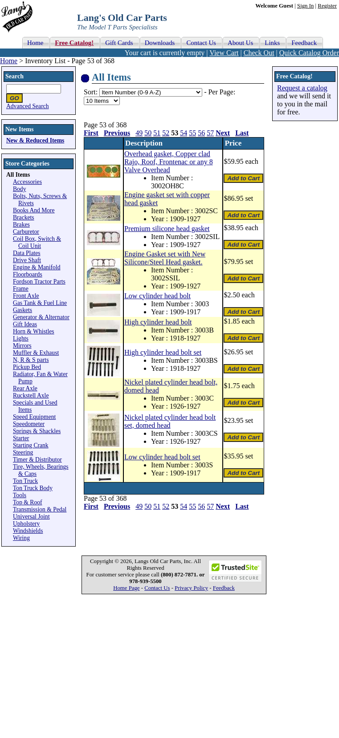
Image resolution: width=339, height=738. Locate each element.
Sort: (91, 92)
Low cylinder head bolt (157, 296)
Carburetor (26, 231)
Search (14, 76)
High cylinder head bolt (158, 322)
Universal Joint (31, 516)
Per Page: (221, 92)
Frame (21, 288)
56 (201, 133)
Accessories (27, 181)
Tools (19, 495)
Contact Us (157, 588)
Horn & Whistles (33, 331)
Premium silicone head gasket (167, 228)
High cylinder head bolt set (162, 352)
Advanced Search (27, 106)
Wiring (21, 538)
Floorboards (27, 274)
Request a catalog (302, 88)
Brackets (23, 217)
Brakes (21, 224)
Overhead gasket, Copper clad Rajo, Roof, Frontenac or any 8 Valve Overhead (168, 162)
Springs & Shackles (37, 431)
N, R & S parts (31, 360)
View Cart (223, 53)
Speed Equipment (34, 417)
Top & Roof (27, 502)
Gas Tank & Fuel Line (40, 303)
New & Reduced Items (35, 140)
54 (183, 133)
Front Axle (26, 295)
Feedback (224, 588)
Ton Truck (25, 481)
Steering (23, 452)
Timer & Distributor (37, 459)
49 (139, 133)
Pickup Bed (27, 367)
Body (19, 189)
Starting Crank (31, 445)
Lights (21, 338)
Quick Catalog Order (309, 53)
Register (327, 6)
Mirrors (22, 345)
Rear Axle (25, 388)
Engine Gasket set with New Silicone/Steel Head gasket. (164, 258)
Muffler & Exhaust (36, 352)
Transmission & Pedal (39, 509)
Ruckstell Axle (31, 395)
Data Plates (27, 253)
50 (147, 133)
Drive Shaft (27, 260)
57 (210, 133)
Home (8, 61)
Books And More (34, 210)
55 (192, 133)
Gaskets (22, 310)
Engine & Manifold (36, 267)
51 (156, 133)
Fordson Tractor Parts (39, 281)
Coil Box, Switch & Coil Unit (37, 242)
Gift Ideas (25, 324)
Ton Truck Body (33, 488)
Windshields (28, 530)
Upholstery (26, 523)
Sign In (305, 6)
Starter (21, 438)
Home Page (126, 588)
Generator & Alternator (41, 317)
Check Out (259, 53)
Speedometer (29, 424)
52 (165, 133)
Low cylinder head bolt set (162, 457)
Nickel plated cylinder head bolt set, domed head (170, 421)
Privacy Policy (191, 588)
